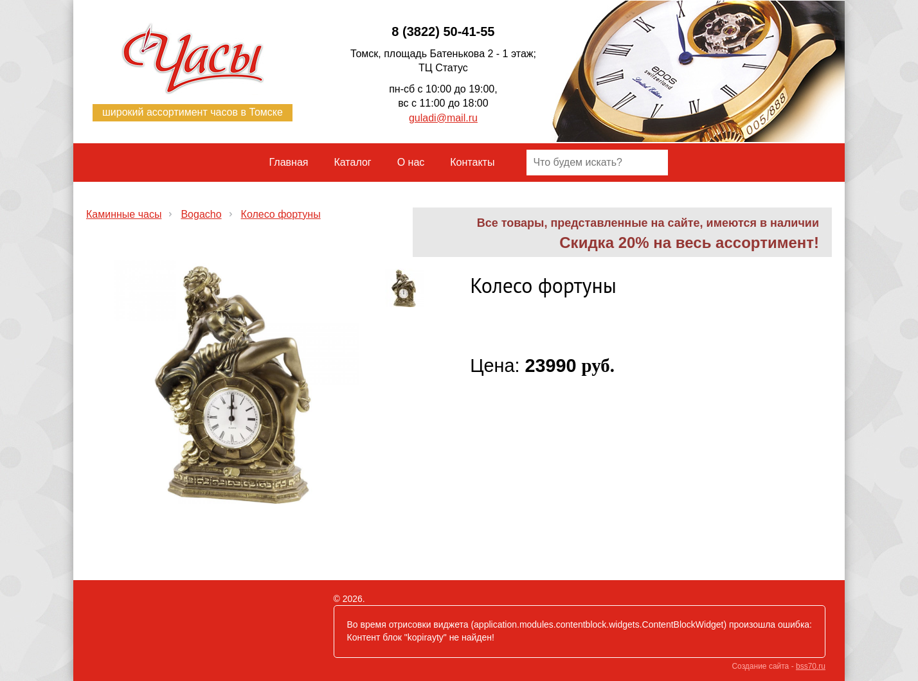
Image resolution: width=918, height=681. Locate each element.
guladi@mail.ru (443, 117)
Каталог (353, 162)
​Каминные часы (123, 214)
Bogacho (201, 214)
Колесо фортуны (281, 214)
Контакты (472, 162)
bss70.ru (810, 666)
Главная (289, 162)
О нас (411, 162)
